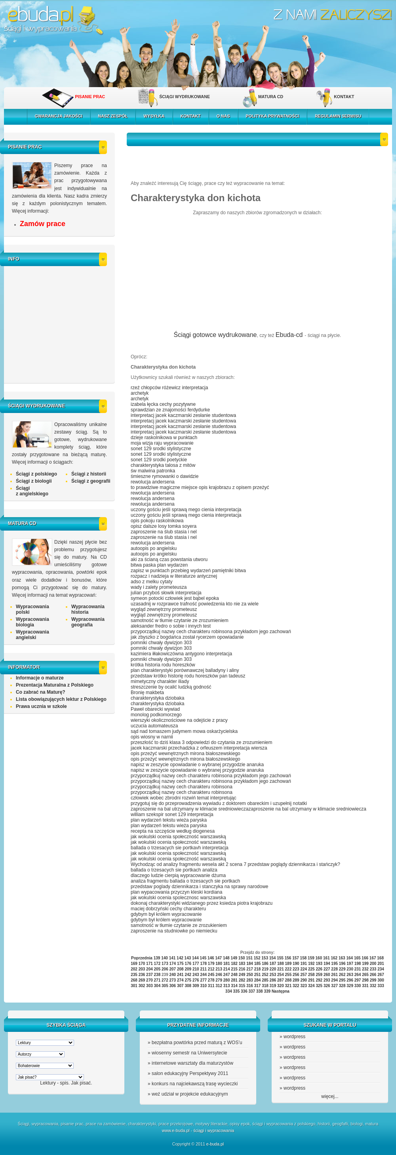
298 (365, 980)
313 (226, 986)
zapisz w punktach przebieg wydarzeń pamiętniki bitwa (188, 570)
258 (311, 974)
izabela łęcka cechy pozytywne (163, 404)
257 (303, 974)
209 (188, 969)
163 (342, 958)
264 (357, 974)
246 (218, 974)
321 (288, 986)
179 (211, 963)
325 (319, 986)
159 (311, 958)
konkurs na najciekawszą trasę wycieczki (195, 1083)
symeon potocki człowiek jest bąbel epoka (175, 598)
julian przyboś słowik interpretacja (166, 593)
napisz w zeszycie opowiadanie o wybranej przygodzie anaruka (197, 764)
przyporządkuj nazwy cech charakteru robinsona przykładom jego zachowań (211, 631)
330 (357, 986)
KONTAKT (344, 96)
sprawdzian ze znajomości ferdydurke (170, 410)
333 (380, 986)
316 (249, 986)
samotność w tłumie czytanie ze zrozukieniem (179, 925)
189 (288, 963)
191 (303, 963)
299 (373, 980)
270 (149, 980)
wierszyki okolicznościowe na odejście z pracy (179, 720)
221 (280, 969)
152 (257, 958)
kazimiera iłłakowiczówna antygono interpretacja (181, 653)
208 (180, 969)
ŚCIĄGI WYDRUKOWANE (184, 96)
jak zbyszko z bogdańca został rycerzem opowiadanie (187, 637)
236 (142, 974)
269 (142, 980)
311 (211, 986)
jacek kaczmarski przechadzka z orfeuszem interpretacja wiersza (199, 748)
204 (149, 969)
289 (296, 980)
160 (319, 958)
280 (226, 980)
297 (357, 980)
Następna (280, 991)
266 (373, 974)
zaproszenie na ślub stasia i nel (164, 532)
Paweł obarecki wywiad (155, 709)
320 (280, 986)
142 (180, 958)
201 (380, 963)
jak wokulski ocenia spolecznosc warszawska (178, 897)
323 (303, 986)
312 (218, 986)
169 (134, 963)
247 (226, 974)
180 (218, 963)
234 (380, 969)
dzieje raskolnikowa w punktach (164, 437)
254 (280, 974)
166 (365, 958)
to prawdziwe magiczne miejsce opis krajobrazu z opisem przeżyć (200, 487)
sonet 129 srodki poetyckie (159, 459)
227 (327, 969)
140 (164, 958)
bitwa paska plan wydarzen (159, 565)
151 (249, 958)
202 (134, 969)
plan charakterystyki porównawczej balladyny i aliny (185, 670)
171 (149, 963)
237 (149, 974)
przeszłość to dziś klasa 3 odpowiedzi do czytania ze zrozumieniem (201, 742)
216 (242, 969)
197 (349, 963)
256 (296, 974)
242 (188, 974)
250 (249, 974)
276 (195, 980)
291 (311, 980)
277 (203, 980)
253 (273, 974)
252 (265, 974)
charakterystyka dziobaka (157, 698)
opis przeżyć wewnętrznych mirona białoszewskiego (185, 753)
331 (365, 986)
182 (234, 963)
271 (157, 980)
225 (311, 969)
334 (228, 991)
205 (157, 969)
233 (373, 969)
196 (342, 963)
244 (203, 974)
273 (172, 980)
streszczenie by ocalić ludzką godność (171, 687)
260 (327, 974)
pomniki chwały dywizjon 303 (161, 642)
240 (172, 974)
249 (242, 974)
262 (342, 974)
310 (203, 986)
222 (288, 969)
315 (242, 986)
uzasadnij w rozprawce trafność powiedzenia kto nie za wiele (195, 604)
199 (365, 963)
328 (342, 986)
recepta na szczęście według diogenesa (173, 831)
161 (326, 958)
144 (195, 958)
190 (296, 963)
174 (172, 963)
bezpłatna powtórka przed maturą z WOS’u (197, 1042)
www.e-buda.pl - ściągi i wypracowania (198, 1130)
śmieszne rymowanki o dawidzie (164, 476)
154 (272, 958)
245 (211, 974)
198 (357, 963)
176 (188, 963)
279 (218, 980)
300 (380, 980)
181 (226, 963)
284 (257, 980)
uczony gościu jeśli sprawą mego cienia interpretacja (186, 509)
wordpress (294, 1036)
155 (280, 958)
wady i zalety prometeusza (159, 587)
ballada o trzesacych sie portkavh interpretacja (179, 848)
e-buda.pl (215, 1144)
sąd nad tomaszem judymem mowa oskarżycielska (184, 731)
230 (349, 969)
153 (264, 958)
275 (188, 980)
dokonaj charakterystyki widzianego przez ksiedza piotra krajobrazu (201, 903)
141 (172, 958)
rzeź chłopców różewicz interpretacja (169, 387)
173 (165, 963)
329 (349, 986)
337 (251, 991)
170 (142, 963)
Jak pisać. (81, 1083)
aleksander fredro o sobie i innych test (171, 626)
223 (296, 969)
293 (327, 980)
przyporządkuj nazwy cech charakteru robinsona (181, 787)
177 (195, 963)
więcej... (329, 1096)
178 (203, 963)
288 (288, 980)
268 (134, 980)
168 (380, 958)
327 (334, 986)
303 (149, 986)
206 (165, 969)
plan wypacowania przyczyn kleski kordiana (176, 892)
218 (257, 969)
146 (211, 958)
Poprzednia (141, 958)
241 (180, 974)
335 (236, 991)
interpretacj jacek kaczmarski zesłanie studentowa (183, 415)
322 (296, 986)
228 (334, 969)
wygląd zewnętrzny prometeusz (164, 609)
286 (273, 980)
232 (365, 969)
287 (280, 980)
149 (233, 958)
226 (319, 969)
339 (267, 991)
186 (265, 963)
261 (334, 974)
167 (372, 958)
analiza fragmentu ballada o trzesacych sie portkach (185, 881)
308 (188, 986)
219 (265, 969)
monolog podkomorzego (156, 714)
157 (295, 958)
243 (195, 974)
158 (303, 958)
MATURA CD (270, 96)
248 (234, 974)
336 (244, 991)
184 (249, 963)
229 (342, 969)
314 (234, 986)
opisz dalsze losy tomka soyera (163, 526)
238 (157, 974)
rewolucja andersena (153, 482)
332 (373, 986)
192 (311, 963)
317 (257, 986)
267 (380, 974)
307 (180, 986)
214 (226, 969)
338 (259, 991)
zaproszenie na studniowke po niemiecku (174, 931)
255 (288, 974)
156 (288, 958)
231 (357, 969)
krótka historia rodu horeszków (163, 665)
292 (319, 980)
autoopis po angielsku (154, 548)
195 (334, 963)
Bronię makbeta (147, 692)
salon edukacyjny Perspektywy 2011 (190, 1073)
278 (211, 980)
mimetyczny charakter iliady (160, 681)
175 (180, 963)
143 (188, 958)
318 (265, 986)
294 (334, 980)
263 (349, 974)
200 (373, 963)
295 (342, 980)
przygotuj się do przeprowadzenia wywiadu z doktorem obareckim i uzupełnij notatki (219, 803)
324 (311, 986)
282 (242, 980)
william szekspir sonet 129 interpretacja (172, 814)
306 (172, 986)
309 (195, 986)
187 (273, 963)
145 (203, 958)
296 (349, 980)
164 (349, 958)
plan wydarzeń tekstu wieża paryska (169, 820)
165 (357, 958)
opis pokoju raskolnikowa (157, 520)
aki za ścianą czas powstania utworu (169, 559)
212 (211, 969)
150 (241, 958)
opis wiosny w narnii (152, 737)
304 (157, 986)
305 (165, 986)
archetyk (139, 393)
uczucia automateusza (154, 726)
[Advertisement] (61, 323)
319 (273, 986)
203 (142, 969)
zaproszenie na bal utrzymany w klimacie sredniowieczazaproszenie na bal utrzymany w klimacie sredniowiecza (248, 809)
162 (334, 958)
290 (303, 980)
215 (234, 969)
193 (319, 963)
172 (157, 963)
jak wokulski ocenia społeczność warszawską (178, 836)
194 (327, 963)
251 (257, 974)
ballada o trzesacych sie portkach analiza (174, 870)
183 (242, 963)
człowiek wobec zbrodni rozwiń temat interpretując (183, 798)
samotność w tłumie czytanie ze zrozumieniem (179, 620)
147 (218, 958)
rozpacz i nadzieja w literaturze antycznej (174, 576)
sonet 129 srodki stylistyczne (161, 448)
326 (327, 986)
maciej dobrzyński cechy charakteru (168, 908)
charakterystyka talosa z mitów (163, 465)
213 (218, 969)
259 (319, 974)
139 (157, 958)
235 (134, 974)
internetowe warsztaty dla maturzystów (192, 1063)
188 (280, 963)
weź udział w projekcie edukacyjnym (190, 1094)
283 (249, 980)
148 (226, 958)
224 (303, 969)
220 (273, 969)
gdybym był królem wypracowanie (166, 914)
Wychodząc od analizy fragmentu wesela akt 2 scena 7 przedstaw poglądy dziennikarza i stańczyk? (235, 864)
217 (249, 969)
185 (257, 963)
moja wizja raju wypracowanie (162, 443)
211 (203, 969)
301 (134, 986)
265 (365, 974)
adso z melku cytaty (151, 581)
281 (234, 980)
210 (195, 969)
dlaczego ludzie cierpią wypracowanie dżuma (178, 875)
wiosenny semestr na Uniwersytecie (189, 1053)
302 (142, 986)
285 (265, 980)
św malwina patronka (153, 471)
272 (165, 980)
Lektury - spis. (55, 1083)
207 (172, 969)
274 (180, 980)
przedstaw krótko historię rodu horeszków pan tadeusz (188, 676)
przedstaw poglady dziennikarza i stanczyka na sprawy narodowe (199, 886)
